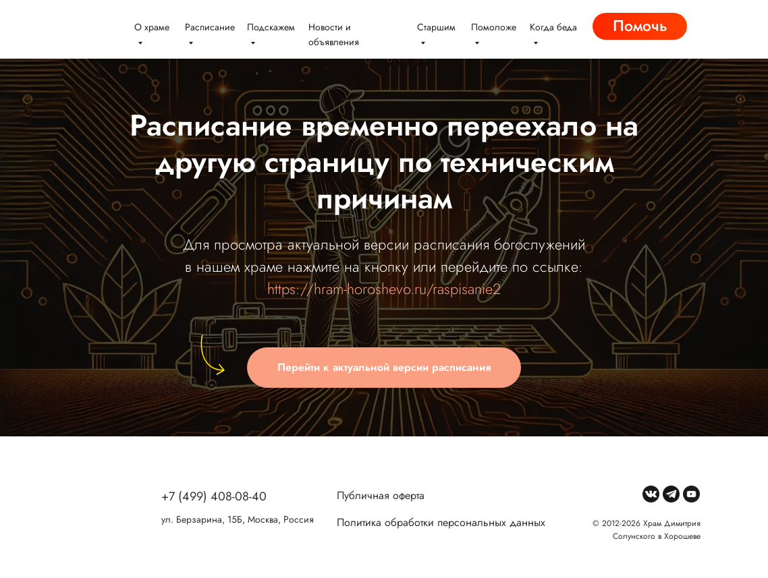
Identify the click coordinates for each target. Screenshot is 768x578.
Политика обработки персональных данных (441, 522)
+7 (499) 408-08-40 (214, 496)
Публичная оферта (380, 495)
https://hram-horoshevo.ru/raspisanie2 (384, 288)
